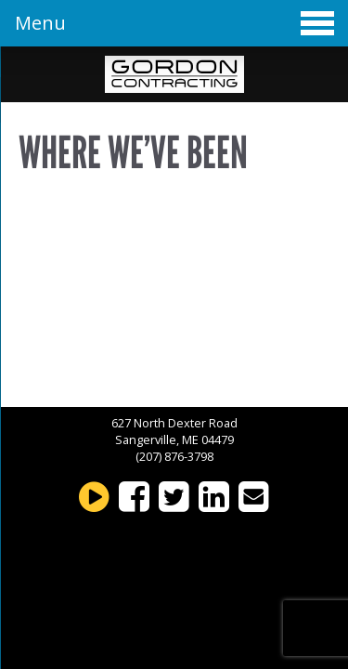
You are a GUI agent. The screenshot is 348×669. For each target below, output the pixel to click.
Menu (174, 22)
